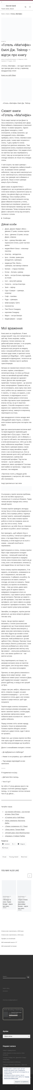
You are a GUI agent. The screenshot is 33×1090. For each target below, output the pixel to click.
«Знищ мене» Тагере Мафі (14, 829)
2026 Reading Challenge (13, 1010)
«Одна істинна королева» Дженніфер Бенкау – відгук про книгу (23, 904)
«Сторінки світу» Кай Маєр (14, 817)
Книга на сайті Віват (8, 75)
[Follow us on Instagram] (1, 2)
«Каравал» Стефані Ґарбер (15, 836)
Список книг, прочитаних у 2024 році (12, 935)
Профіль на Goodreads (8, 938)
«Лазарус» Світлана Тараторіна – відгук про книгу (15, 1065)
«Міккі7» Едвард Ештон (9, 1050)
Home (3, 14)
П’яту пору (16, 434)
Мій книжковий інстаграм (8, 946)
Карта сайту (6, 988)
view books (20, 1018)
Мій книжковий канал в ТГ (9, 942)
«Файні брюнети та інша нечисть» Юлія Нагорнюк (13, 1054)
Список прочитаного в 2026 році (11, 1062)
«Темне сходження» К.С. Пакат (16, 826)
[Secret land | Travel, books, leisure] (3, 5)
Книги (7, 14)
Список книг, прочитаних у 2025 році (12, 931)
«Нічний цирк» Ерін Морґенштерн (17, 833)
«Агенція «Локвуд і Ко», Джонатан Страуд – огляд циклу (15, 1058)
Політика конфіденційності (10, 1000)
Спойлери (6, 218)
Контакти (5, 991)
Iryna (6, 59)
